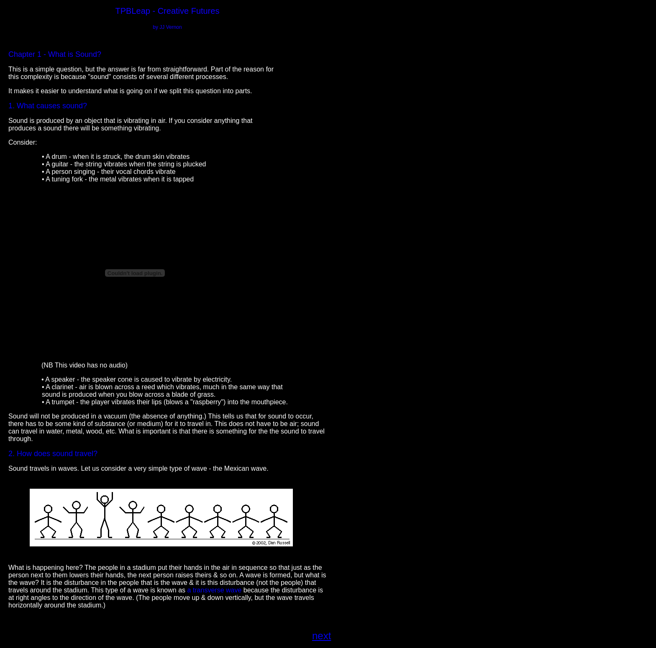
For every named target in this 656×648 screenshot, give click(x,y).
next (321, 635)
